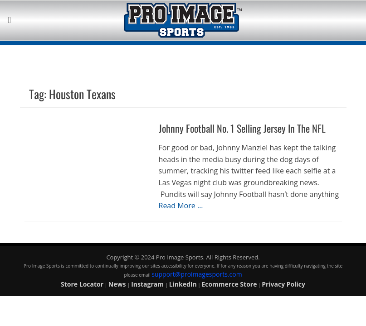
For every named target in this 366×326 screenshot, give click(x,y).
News (117, 284)
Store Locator (82, 284)
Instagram (148, 284)
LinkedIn (183, 284)
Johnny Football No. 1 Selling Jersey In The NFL (242, 128)
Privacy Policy (283, 284)
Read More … (181, 206)
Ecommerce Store (229, 284)
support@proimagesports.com (196, 274)
